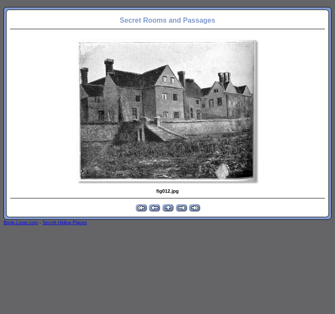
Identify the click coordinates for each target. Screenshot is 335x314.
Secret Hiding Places (64, 222)
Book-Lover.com (20, 222)
